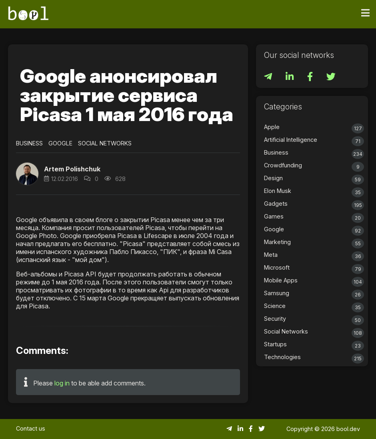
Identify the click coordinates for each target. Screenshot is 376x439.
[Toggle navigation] (365, 13)
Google (60, 143)
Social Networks (105, 143)
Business (29, 143)
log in (62, 383)
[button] (27, 174)
